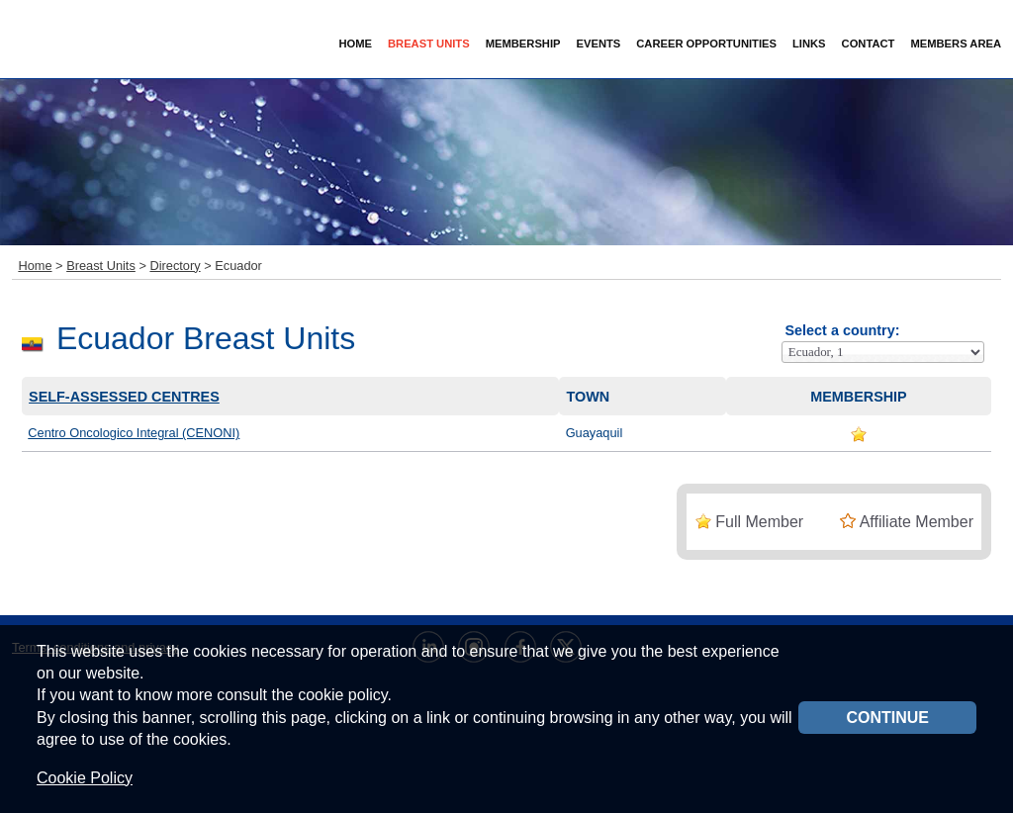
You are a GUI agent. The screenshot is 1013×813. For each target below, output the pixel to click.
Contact (868, 43)
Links (809, 43)
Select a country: (841, 330)
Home (355, 43)
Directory (174, 265)
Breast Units (101, 265)
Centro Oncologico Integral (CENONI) (133, 432)
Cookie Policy (85, 777)
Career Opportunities (706, 43)
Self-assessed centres (124, 397)
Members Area (955, 43)
